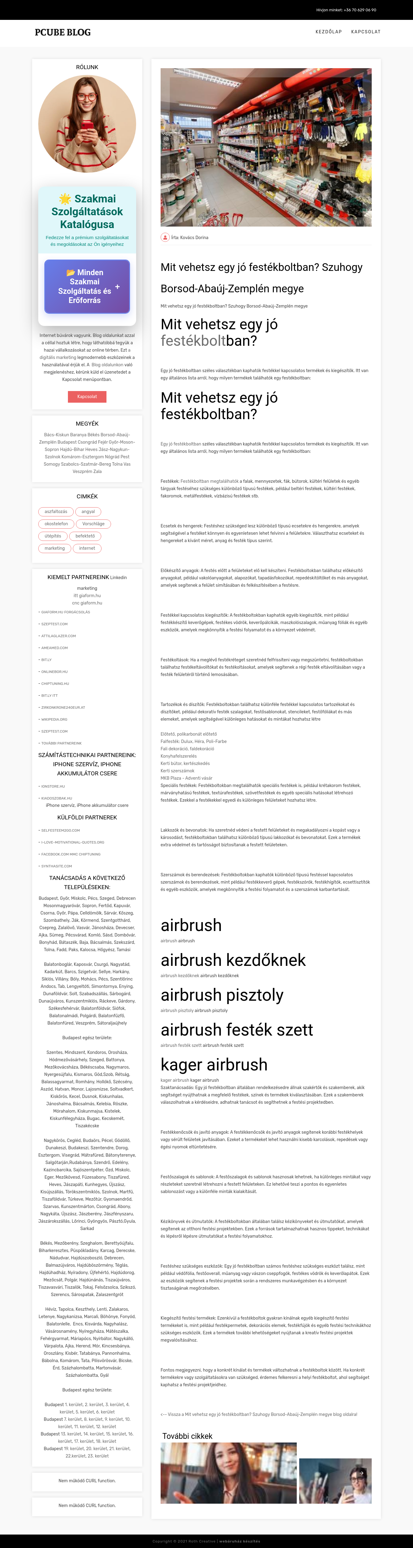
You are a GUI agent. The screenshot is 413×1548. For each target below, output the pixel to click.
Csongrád (88, 442)
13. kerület (71, 1434)
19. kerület (74, 1448)
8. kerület (93, 1419)
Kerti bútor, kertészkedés (185, 763)
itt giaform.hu (87, 595)
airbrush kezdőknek (180, 975)
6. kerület (105, 1412)
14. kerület (93, 1434)
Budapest (68, 442)
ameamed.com (54, 648)
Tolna (117, 464)
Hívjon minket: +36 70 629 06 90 (346, 10)
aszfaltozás (56, 511)
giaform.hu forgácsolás (65, 612)
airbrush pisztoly (177, 1010)
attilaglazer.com (58, 636)
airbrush (169, 941)
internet (87, 548)
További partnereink (61, 743)
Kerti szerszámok (178, 771)
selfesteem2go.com (60, 830)
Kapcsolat (366, 32)
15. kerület (116, 1434)
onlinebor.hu (54, 672)
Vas (127, 464)
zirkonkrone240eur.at (63, 707)
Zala (97, 471)
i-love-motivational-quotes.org (72, 842)
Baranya (78, 435)
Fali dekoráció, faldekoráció (187, 749)
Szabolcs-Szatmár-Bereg (86, 464)
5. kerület (85, 1412)
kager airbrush (175, 1080)
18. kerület (106, 1441)
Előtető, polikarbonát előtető (189, 734)
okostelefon (56, 523)
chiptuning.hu (55, 684)
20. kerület (96, 1448)
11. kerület (84, 1426)
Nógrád (113, 457)
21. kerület (119, 1448)
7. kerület (73, 1419)
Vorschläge (93, 523)
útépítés (53, 536)
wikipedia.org (54, 719)
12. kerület (106, 1426)
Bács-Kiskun (57, 435)
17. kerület (84, 1441)
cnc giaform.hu (87, 603)
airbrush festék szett (181, 1045)
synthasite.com (56, 866)
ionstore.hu (53, 786)
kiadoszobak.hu (56, 798)
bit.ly (46, 660)
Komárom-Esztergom (83, 457)
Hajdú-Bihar (72, 449)
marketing (55, 548)
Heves (92, 449)
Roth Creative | (224, 1541)
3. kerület (114, 1404)
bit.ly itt (49, 695)
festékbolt (193, 340)
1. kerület (74, 1404)
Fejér (103, 442)
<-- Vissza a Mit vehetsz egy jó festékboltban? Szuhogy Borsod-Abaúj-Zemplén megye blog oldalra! (259, 1414)
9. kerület (114, 1419)
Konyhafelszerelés (179, 756)
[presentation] (361, 1473)
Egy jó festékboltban (181, 444)
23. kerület (98, 1456)
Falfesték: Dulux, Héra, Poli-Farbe (194, 741)
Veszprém (83, 471)
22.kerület (76, 1456)
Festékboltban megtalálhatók (209, 481)
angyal (88, 511)
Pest (125, 457)
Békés (93, 435)
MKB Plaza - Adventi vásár (186, 778)
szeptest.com (54, 624)
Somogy (52, 464)
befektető (85, 536)
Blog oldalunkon (108, 365)
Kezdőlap (329, 32)
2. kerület (94, 1404)
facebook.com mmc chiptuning (71, 854)
